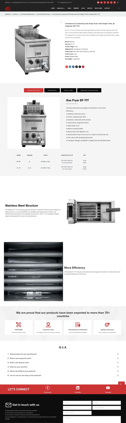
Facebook (47, 392)
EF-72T (19, 168)
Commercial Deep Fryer (27, 14)
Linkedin (78, 392)
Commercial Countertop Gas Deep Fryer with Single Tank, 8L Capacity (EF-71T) (76, 14)
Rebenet (7, 14)
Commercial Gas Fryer (43, 14)
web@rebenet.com (65, 2)
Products (15, 14)
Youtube (108, 392)
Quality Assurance (107, 330)
